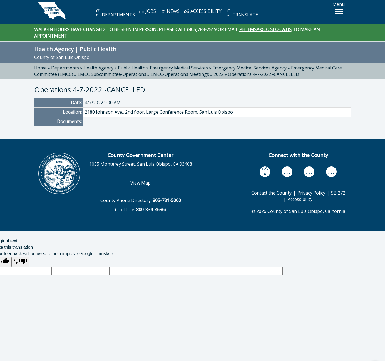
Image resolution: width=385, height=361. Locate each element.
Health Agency (98, 68)
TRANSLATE (242, 13)
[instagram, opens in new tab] (331, 172)
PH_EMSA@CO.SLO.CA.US (265, 29)
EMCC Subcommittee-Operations (112, 74)
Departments (65, 68)
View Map (144, 183)
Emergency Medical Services (179, 68)
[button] (339, 11)
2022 (218, 74)
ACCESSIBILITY (203, 11)
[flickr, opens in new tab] (309, 172)
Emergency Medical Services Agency (249, 68)
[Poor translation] (20, 262)
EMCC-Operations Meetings (180, 74)
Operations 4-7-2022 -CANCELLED (263, 74)
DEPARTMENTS (115, 13)
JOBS (147, 11)
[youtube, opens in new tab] (287, 172)
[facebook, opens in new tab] (264, 172)
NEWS (170, 11)
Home (40, 68)
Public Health (131, 68)
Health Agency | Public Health (75, 49)
